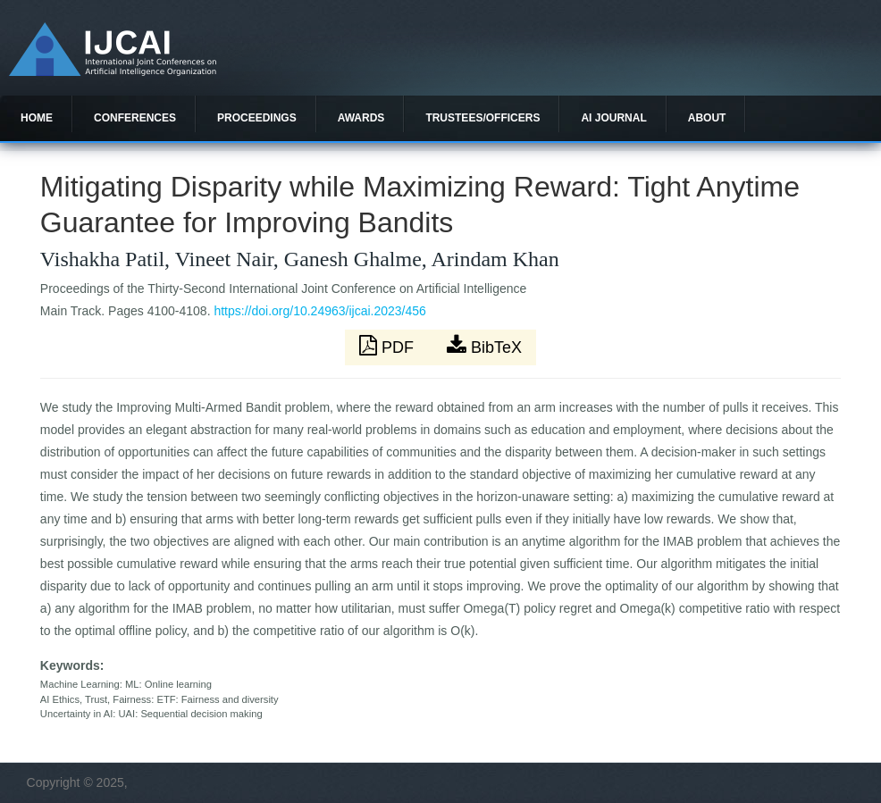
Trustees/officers (482, 118)
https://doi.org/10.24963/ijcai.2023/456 (319, 311)
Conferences (135, 118)
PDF (388, 345)
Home (37, 118)
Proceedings (257, 118)
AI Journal (613, 118)
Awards (361, 118)
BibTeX (484, 345)
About (707, 118)
